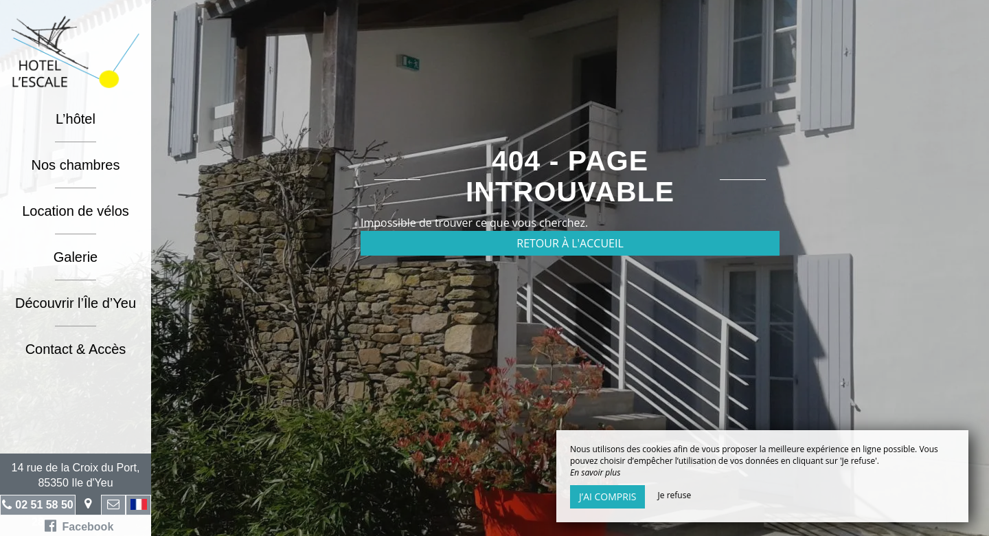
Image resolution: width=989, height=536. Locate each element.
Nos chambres (76, 164)
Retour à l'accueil (570, 243)
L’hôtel (75, 118)
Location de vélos (75, 211)
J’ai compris (607, 496)
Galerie (76, 257)
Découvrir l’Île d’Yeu (75, 303)
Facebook (79, 526)
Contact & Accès (75, 349)
